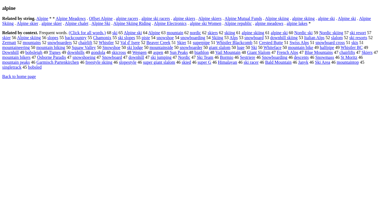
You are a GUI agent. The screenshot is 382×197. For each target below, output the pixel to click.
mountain (175, 32)
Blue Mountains (319, 52)
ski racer (251, 62)
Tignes (55, 52)
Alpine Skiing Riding (132, 23)
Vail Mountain (227, 52)
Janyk (303, 62)
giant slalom (220, 47)
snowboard (253, 37)
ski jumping (161, 57)
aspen (158, 52)
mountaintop (348, 62)
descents (301, 57)
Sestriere (247, 57)
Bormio (226, 57)
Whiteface (272, 47)
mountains (32, 42)
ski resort (358, 32)
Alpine (42, 18)
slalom (337, 37)
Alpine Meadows (71, 18)
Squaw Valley (84, 47)
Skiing (217, 37)
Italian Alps (314, 37)
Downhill (10, 52)
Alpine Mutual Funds (243, 18)
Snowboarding (274, 57)
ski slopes (126, 37)
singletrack (11, 67)
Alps (233, 37)
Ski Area (322, 62)
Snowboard (112, 57)
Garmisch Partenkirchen (57, 62)
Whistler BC (352, 47)
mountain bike (300, 47)
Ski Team (205, 57)
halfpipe (327, 47)
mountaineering (16, 47)
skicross (119, 52)
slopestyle (127, 62)
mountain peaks (16, 62)
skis (354, 42)
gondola (98, 52)
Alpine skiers (210, 18)
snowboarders (59, 42)
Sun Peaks (179, 52)
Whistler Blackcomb (234, 42)
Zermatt (9, 42)
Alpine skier (27, 23)
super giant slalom (159, 62)
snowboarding (192, 37)
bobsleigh (33, 52)
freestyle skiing (98, 62)
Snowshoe (111, 47)
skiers (213, 32)
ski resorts (358, 37)
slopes (52, 37)
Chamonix (102, 37)
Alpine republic (238, 23)
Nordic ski (303, 32)
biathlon (201, 52)
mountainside (161, 47)
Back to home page (19, 76)
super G (204, 62)
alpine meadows (269, 23)
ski (114, 32)
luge (241, 47)
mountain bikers (16, 57)
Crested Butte (271, 42)
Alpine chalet (76, 23)
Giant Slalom (258, 52)
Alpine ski (347, 18)
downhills (75, 52)
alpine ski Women (205, 23)
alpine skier (52, 23)
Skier (181, 42)
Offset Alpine (101, 18)
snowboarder (191, 47)
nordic (195, 32)
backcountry (76, 37)
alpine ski (326, 18)
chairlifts (347, 52)
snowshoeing (84, 57)
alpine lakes (297, 23)
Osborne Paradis (51, 57)
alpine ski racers (156, 18)
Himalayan (227, 62)
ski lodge (135, 47)
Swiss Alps (299, 42)
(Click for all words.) (87, 32)
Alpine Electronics (170, 23)
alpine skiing (303, 18)
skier (6, 37)
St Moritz (349, 57)
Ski (254, 47)
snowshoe (165, 37)
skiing (229, 32)
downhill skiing (284, 37)
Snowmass (324, 57)
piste (146, 37)
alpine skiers (184, 18)
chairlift (85, 42)
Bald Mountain (278, 62)
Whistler (106, 42)
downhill (136, 57)
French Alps (287, 52)
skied (186, 62)
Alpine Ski (100, 23)
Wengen (139, 52)
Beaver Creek (159, 42)
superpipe (201, 42)
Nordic (184, 57)
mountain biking (50, 47)
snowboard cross (330, 42)
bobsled (35, 67)
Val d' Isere (130, 42)
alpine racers (127, 18)
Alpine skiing (277, 18)
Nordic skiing (331, 32)
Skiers (366, 52)
